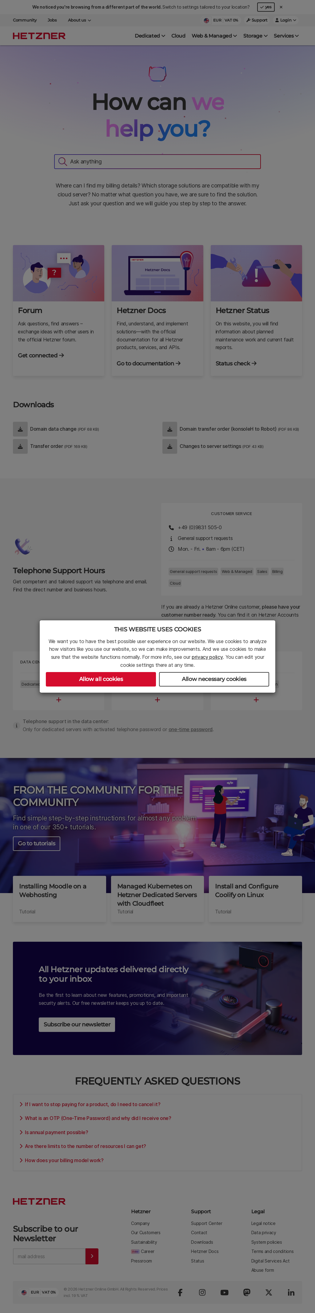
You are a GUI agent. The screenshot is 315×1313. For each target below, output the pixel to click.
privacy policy (207, 657)
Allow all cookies (101, 679)
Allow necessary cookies (214, 679)
